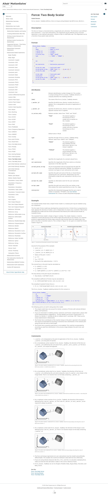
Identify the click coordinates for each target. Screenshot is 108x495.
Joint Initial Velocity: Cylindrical (17, 164)
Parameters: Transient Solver (16, 192)
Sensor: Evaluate (13, 246)
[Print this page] (106, 9)
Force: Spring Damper (14, 154)
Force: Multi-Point (13, 142)
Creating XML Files (16, 34)
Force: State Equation (14, 156)
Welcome (8, 16)
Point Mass (11, 197)
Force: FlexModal (13, 127)
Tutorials (8, 24)
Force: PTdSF (11, 152)
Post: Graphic (12, 199)
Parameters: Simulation (15, 187)
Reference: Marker (13, 226)
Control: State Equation (14, 107)
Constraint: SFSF (12, 90)
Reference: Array (13, 212)
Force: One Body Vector (14, 144)
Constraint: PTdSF (13, 85)
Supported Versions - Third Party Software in (16, 45)
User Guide (13, 26)
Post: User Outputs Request (16, 207)
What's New (9, 19)
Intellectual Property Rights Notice (45, 488)
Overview (12, 21)
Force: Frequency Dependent (16, 129)
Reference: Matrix (13, 228)
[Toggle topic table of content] (104, 14)
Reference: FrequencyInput (16, 223)
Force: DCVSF (12, 119)
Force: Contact (12, 114)
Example (93, 24)
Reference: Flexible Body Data (16, 221)
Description (94, 17)
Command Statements (13, 49)
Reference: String (13, 243)
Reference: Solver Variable (15, 238)
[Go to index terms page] (104, 4)
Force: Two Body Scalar (46, 9)
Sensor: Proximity (13, 251)
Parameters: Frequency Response (14, 184)
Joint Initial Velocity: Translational (13, 170)
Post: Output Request (14, 202)
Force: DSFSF (11, 122)
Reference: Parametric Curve (16, 231)
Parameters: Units (13, 194)
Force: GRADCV (12, 132)
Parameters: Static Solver (15, 189)
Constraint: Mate (13, 75)
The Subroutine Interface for (15, 259)
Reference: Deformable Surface (14, 217)
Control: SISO (12, 105)
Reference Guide (14, 9)
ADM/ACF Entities (15, 262)
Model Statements (31, 9)
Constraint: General (13, 70)
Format (93, 19)
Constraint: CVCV (13, 62)
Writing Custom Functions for (15, 41)
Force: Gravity (12, 137)
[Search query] (82, 3)
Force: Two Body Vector (14, 161)
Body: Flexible (12, 55)
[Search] (101, 3)
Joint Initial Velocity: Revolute (16, 166)
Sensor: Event (12, 248)
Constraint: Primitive (14, 77)
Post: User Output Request (15, 204)
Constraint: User (13, 92)
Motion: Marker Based (14, 178)
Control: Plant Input (13, 100)
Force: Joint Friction (13, 139)
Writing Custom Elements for (15, 37)
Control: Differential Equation (16, 95)
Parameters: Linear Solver (15, 180)
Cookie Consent (67, 488)
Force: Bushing (12, 112)
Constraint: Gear (13, 67)
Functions (13, 256)
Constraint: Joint (12, 72)
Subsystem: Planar (13, 253)
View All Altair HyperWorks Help (15, 272)
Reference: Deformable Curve (16, 214)
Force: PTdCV (12, 149)
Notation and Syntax (16, 31)
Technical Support (58, 488)
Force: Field (11, 124)
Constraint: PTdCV (13, 82)
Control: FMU (12, 97)
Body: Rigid (11, 58)
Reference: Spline (13, 241)
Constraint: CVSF (13, 65)
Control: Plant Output (14, 102)
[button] (5, 16)
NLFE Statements (15, 265)
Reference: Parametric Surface (17, 233)
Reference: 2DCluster (14, 209)
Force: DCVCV (12, 117)
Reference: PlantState (14, 236)
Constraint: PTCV (13, 80)
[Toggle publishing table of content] (4, 14)
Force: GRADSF (12, 134)
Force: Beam (11, 109)
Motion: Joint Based (13, 176)
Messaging (11, 173)
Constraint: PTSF (13, 87)
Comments (94, 27)
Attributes (93, 22)
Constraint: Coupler (13, 60)
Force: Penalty (12, 147)
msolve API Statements (13, 267)
